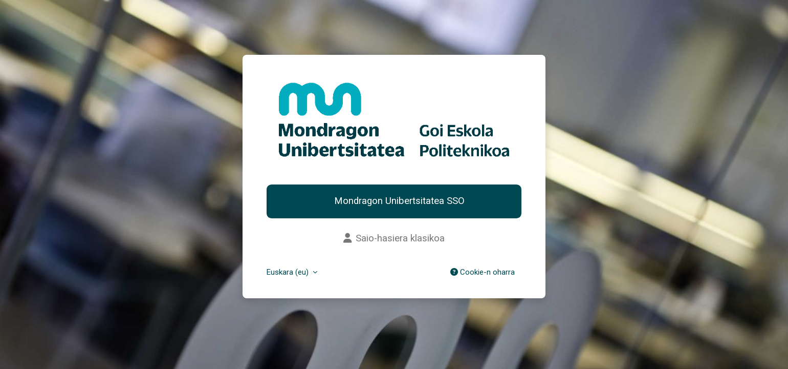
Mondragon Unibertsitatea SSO (398, 201)
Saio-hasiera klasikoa (394, 238)
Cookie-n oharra (482, 272)
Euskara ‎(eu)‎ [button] (289, 272)
